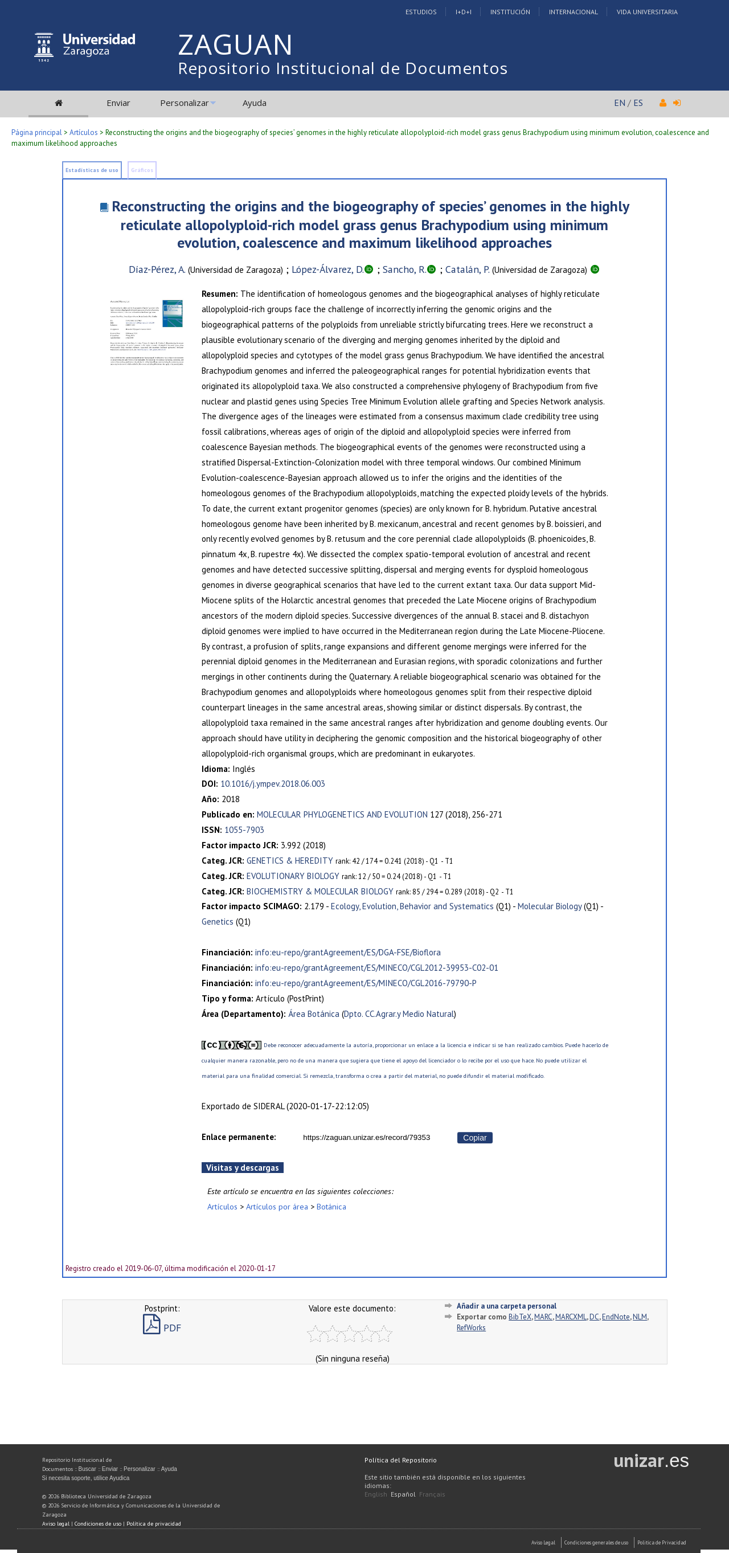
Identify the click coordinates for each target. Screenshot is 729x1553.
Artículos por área (277, 1206)
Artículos (83, 132)
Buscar (87, 1469)
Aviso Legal (543, 1542)
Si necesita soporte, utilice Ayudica (86, 1478)
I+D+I (464, 11)
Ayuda (255, 102)
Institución (510, 11)
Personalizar (184, 102)
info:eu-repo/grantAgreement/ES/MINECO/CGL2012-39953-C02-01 (376, 967)
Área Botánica (313, 1013)
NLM (640, 1317)
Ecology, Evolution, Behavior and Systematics (412, 906)
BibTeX (520, 1317)
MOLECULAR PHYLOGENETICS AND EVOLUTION (342, 814)
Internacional (573, 11)
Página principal (36, 132)
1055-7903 (244, 829)
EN (619, 102)
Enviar (118, 102)
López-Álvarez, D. (328, 269)
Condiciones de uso (98, 1523)
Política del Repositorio (400, 1460)
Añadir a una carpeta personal (506, 1306)
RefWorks (471, 1328)
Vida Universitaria (647, 11)
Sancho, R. (405, 269)
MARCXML (571, 1317)
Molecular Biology (549, 906)
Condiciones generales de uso (596, 1542)
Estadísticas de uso (91, 170)
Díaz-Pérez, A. (157, 269)
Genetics (218, 921)
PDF (162, 1327)
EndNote (616, 1317)
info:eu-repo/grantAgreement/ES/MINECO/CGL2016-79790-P (366, 983)
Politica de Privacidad (661, 1542)
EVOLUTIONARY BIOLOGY (293, 876)
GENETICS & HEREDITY (290, 860)
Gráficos (142, 170)
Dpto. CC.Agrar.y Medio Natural (399, 1013)
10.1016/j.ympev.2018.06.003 (272, 783)
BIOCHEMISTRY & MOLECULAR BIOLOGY (320, 891)
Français (432, 1494)
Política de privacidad (153, 1523)
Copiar (474, 1137)
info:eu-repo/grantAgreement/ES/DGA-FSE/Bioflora (348, 952)
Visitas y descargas (242, 1167)
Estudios (421, 11)
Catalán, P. (467, 269)
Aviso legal (55, 1523)
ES (638, 102)
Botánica (331, 1206)
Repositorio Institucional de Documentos (343, 68)
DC (594, 1317)
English (375, 1494)
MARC (543, 1317)
